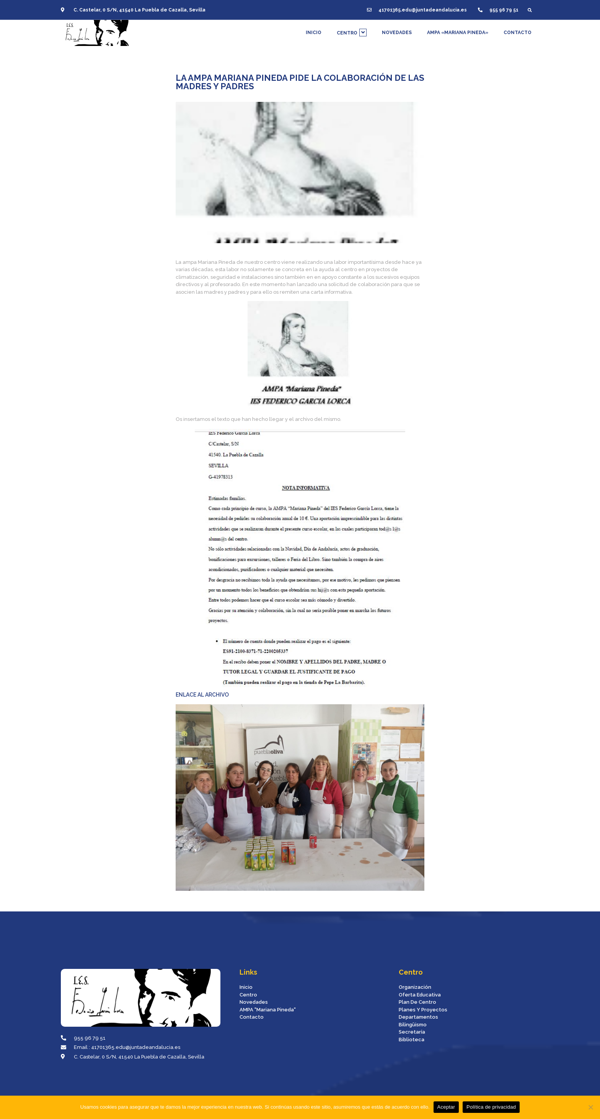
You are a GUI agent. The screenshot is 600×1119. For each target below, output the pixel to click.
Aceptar (446, 1107)
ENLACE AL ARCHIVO (290, 563)
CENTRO (352, 29)
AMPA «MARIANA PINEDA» (457, 29)
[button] (530, 7)
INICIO (313, 29)
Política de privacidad (491, 1107)
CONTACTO (518, 29)
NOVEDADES (397, 29)
